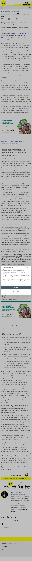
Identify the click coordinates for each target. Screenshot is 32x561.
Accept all (16, 287)
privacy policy (22, 281)
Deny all (28, 267)
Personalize (16, 291)
